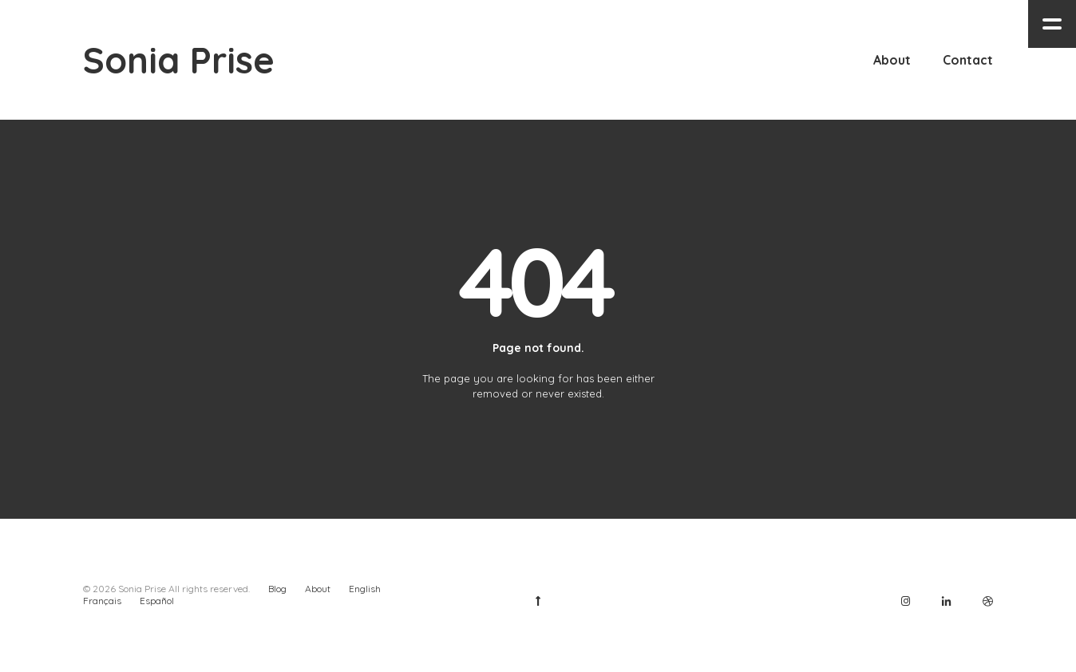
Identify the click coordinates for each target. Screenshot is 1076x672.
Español (157, 601)
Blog (277, 589)
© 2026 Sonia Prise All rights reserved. (166, 589)
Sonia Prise (179, 60)
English (365, 589)
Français (102, 601)
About (317, 589)
